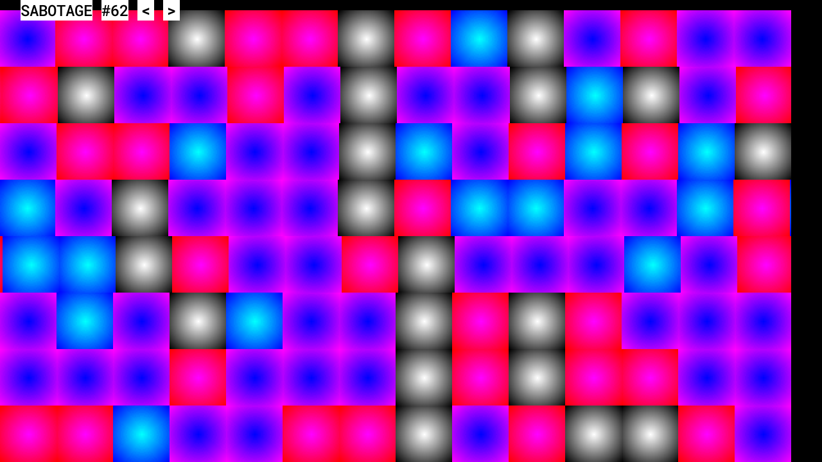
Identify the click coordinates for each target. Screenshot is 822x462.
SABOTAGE (56, 10)
